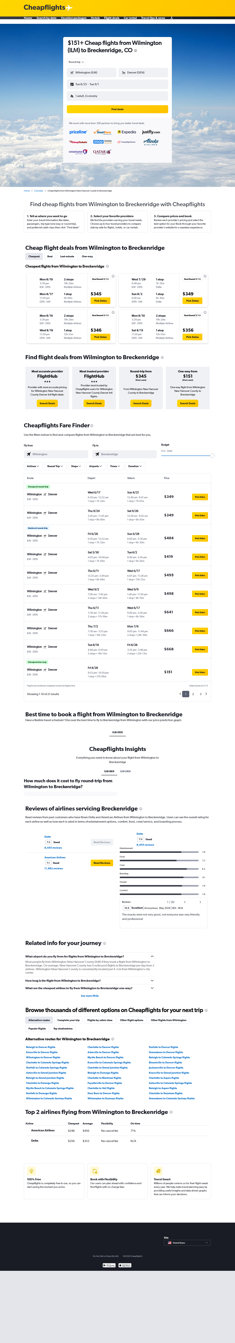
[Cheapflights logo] (44, 8)
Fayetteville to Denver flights (105, 1080)
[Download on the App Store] (125, 1262)
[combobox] (76, 62)
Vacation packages (73, 20)
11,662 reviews (53, 865)
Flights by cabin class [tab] (99, 1017)
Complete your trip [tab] (68, 1017)
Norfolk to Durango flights (41, 1090)
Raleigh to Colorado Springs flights (169, 1054)
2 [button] (193, 691)
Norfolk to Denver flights (163, 1044)
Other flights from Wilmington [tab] (168, 1017)
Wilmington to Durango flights (105, 1095)
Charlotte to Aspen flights (164, 1074)
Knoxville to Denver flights (41, 1049)
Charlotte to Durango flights (42, 1080)
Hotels (95, 20)
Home (28, 20)
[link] (47, 400)
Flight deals (111, 20)
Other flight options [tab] (131, 1017)
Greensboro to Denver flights (166, 1049)
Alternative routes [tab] (39, 1017)
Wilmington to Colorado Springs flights (49, 1095)
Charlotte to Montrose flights (104, 1074)
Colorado (38, 188)
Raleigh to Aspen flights (163, 1085)
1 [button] (185, 691)
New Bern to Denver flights (104, 1090)
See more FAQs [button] (90, 992)
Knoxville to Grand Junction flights (169, 1069)
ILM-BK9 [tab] (109, 768)
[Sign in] (171, 20)
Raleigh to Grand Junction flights (45, 1074)
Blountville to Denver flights (165, 1059)
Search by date (47, 20)
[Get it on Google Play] (109, 1262)
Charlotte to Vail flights (101, 1085)
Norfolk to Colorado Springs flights (46, 1064)
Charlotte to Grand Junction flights (108, 1064)
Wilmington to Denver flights (43, 1054)
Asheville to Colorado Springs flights (170, 1080)
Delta (47, 833)
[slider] (212, 452)
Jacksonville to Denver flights (166, 1064)
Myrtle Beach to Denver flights (105, 1054)
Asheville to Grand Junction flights (46, 1069)
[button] (90, 83)
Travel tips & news (153, 20)
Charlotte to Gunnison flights (165, 1090)
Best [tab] (50, 253)
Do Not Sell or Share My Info (106, 1253)
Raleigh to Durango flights (103, 1069)
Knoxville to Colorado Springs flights (109, 1059)
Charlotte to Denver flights (103, 1044)
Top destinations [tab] (63, 1025)
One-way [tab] (87, 253)
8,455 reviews (53, 844)
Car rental (130, 20)
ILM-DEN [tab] (117, 729)
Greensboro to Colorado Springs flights (172, 1095)
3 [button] (200, 691)
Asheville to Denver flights (103, 1049)
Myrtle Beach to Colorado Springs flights (50, 1085)
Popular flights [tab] (37, 1025)
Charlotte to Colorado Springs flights (47, 1059)
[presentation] (135, 50)
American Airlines (54, 854)
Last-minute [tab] (67, 253)
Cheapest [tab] (34, 253)
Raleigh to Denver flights (40, 1044)
